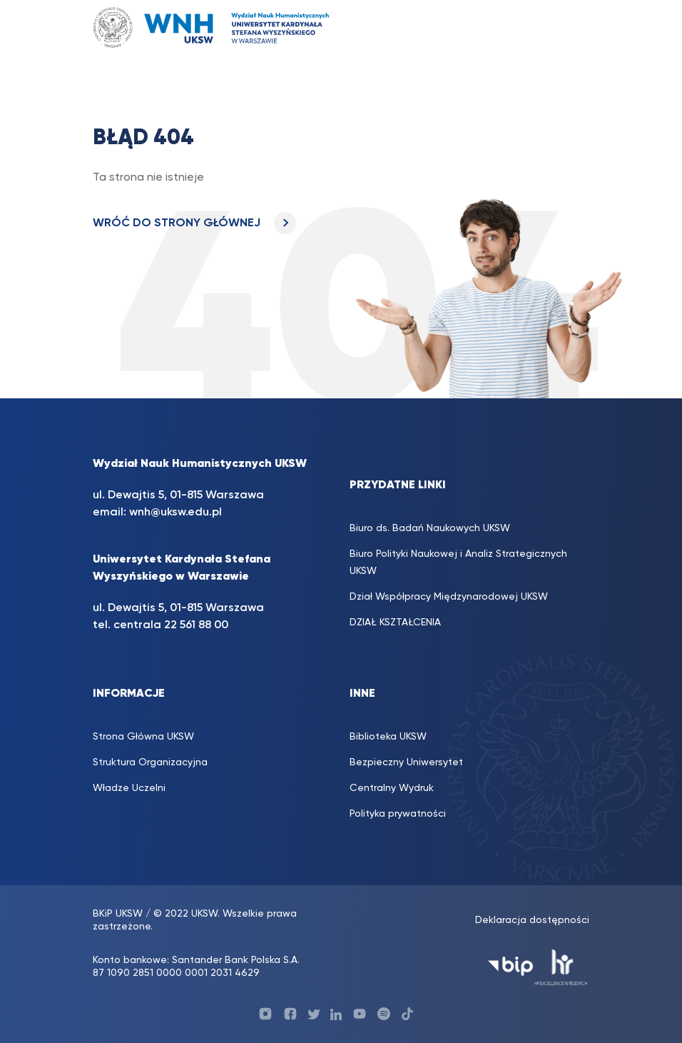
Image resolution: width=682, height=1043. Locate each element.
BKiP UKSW (118, 914)
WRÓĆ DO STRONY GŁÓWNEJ (194, 223)
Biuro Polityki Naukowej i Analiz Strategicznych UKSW (458, 562)
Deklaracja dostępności (532, 920)
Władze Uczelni (129, 788)
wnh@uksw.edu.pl (175, 512)
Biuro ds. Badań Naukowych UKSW (430, 528)
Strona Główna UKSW (143, 737)
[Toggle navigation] (571, 27)
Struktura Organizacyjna (150, 762)
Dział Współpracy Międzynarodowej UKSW (449, 597)
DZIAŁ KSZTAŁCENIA (395, 623)
